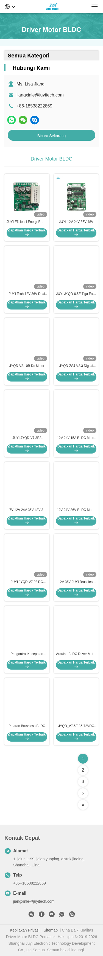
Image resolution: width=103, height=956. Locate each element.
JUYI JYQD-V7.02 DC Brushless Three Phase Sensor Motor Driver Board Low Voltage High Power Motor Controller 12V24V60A (26, 582)
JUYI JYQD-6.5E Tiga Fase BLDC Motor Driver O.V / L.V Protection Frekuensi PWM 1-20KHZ (76, 294)
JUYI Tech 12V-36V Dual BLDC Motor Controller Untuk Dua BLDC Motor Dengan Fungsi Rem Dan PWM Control (26, 294)
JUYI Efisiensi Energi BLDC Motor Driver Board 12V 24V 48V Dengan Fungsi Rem (27, 222)
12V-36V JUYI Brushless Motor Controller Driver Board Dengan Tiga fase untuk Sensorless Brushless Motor (76, 582)
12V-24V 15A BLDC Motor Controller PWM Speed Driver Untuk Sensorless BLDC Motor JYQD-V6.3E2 (76, 438)
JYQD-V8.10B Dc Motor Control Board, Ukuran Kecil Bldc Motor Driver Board (26, 366)
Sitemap (51, 930)
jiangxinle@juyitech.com (40, 95)
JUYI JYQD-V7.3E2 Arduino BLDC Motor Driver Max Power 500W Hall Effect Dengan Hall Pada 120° (27, 438)
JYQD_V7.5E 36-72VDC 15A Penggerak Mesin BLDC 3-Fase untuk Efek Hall (76, 726)
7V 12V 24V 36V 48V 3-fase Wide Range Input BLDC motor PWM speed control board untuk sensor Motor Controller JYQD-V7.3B (26, 510)
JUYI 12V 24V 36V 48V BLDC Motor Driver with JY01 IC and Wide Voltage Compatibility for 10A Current (76, 222)
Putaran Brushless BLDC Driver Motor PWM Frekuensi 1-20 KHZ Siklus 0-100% (26, 726)
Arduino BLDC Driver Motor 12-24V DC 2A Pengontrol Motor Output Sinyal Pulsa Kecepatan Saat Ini (76, 654)
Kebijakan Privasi (24, 930)
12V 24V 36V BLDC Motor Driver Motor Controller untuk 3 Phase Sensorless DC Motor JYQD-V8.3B (76, 510)
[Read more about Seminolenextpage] (83, 793)
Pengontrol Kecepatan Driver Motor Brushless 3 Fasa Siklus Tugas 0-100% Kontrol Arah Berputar (26, 654)
